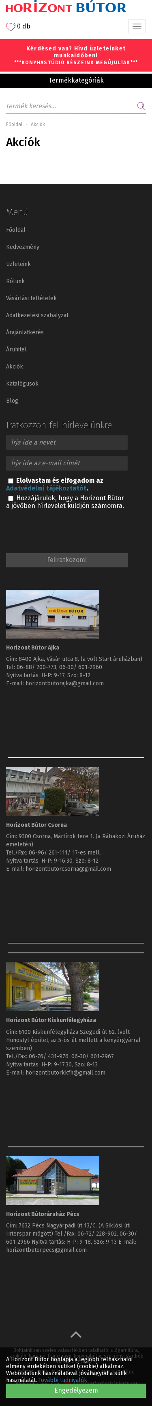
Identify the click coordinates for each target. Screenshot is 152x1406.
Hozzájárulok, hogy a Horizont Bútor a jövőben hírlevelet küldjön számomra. (65, 502)
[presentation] (67, 529)
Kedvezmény (22, 247)
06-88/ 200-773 (36, 667)
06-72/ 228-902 (97, 1233)
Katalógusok (22, 383)
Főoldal (14, 124)
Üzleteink (18, 264)
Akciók (14, 366)
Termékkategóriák (76, 80)
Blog (12, 400)
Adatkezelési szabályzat (37, 315)
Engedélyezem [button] (76, 1390)
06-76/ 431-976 (49, 1056)
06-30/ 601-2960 (80, 667)
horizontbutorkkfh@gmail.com (65, 1072)
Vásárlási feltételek (31, 298)
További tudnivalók (63, 1380)
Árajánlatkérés (25, 332)
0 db (18, 26)
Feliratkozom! (67, 560)
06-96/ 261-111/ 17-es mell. (65, 852)
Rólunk (15, 281)
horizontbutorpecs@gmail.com (46, 1250)
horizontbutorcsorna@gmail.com (68, 868)
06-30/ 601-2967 (92, 1056)
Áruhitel (16, 349)
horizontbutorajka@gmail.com (65, 683)
